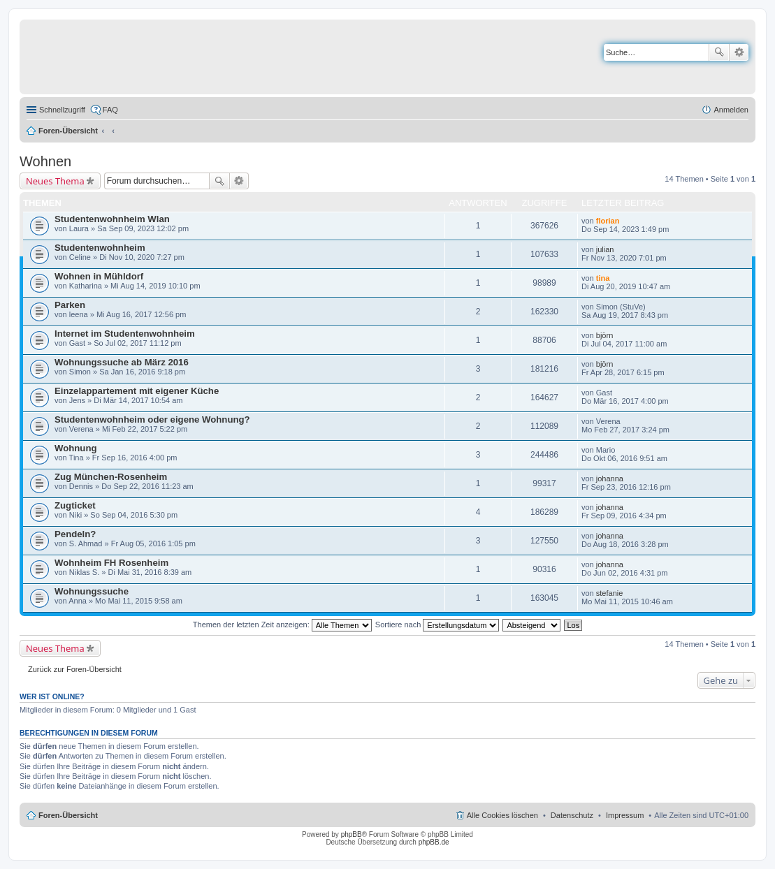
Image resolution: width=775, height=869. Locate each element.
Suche (719, 52)
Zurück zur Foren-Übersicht (75, 669)
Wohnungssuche (92, 591)
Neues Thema (55, 181)
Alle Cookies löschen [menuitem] (502, 815)
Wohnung (76, 448)
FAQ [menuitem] (110, 109)
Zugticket (75, 505)
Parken (70, 305)
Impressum (625, 815)
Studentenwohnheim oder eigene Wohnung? (152, 419)
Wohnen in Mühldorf (99, 276)
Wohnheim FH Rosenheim (111, 562)
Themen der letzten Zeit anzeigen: (282, 624)
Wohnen (45, 161)
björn (604, 335)
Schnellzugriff (62, 109)
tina (603, 278)
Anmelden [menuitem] (731, 109)
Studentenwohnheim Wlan (112, 219)
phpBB (351, 834)
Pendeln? (75, 534)
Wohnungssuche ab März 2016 (122, 362)
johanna (609, 478)
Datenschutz (572, 815)
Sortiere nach (437, 624)
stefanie (609, 593)
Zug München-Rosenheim (111, 477)
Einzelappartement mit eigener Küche (137, 391)
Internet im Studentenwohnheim (125, 333)
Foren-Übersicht (68, 130)
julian (605, 249)
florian (608, 221)
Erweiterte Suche (739, 52)
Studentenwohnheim (100, 247)
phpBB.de (434, 842)
